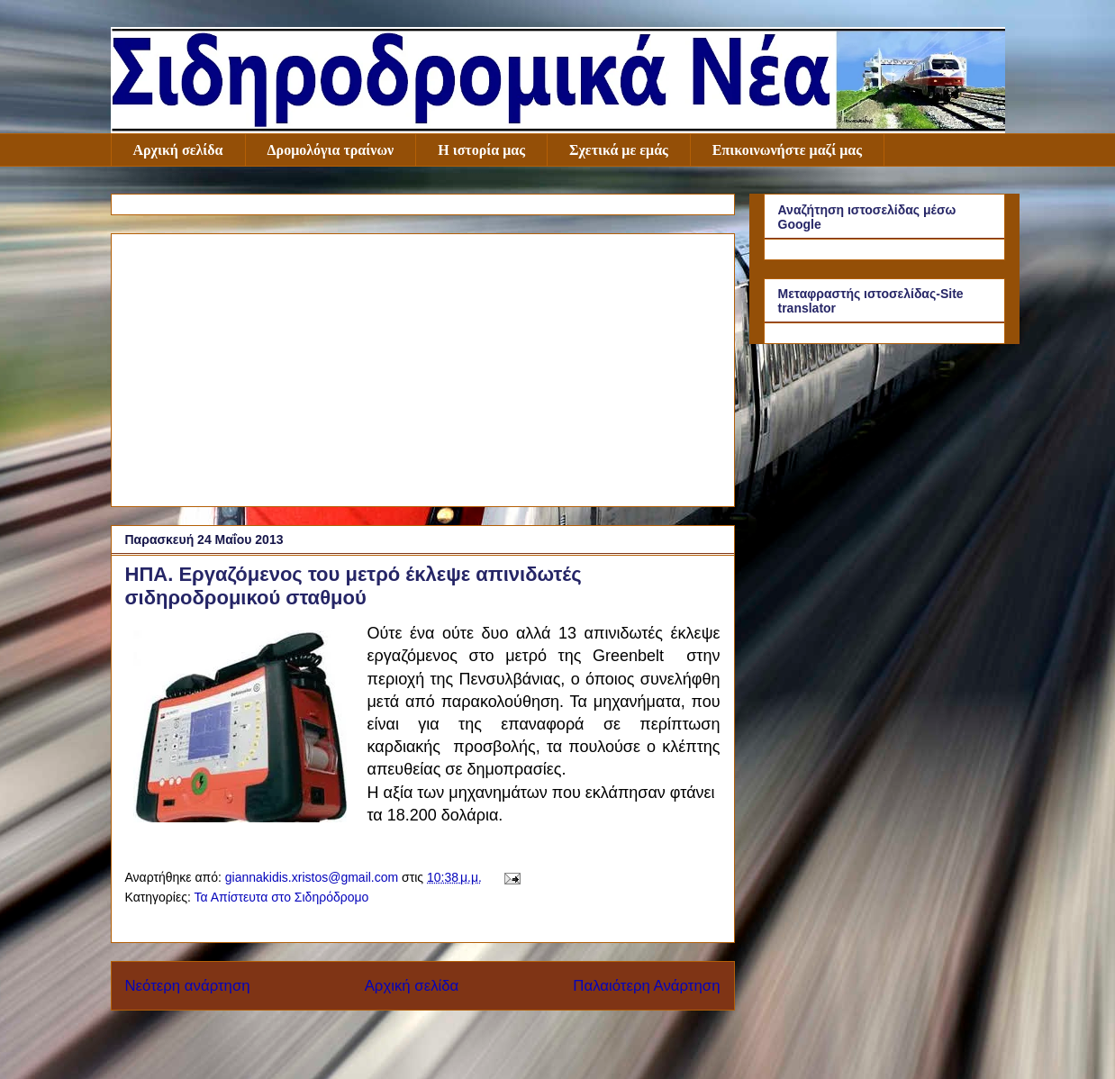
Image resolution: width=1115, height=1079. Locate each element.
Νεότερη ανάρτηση (187, 985)
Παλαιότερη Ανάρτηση (646, 985)
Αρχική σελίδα (178, 150)
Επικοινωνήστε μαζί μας (787, 150)
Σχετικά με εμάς (618, 150)
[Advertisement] (423, 366)
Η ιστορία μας (481, 150)
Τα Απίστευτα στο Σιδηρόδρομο (281, 897)
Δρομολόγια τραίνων (330, 150)
